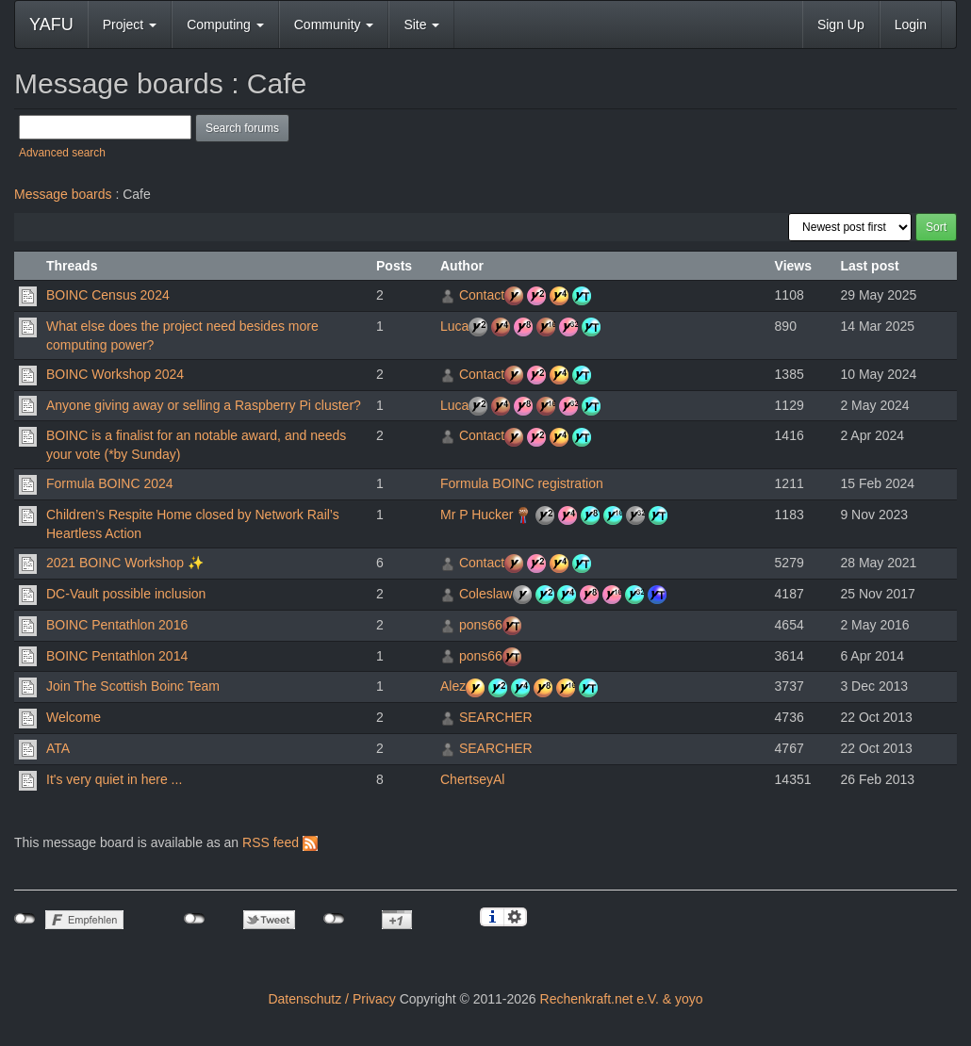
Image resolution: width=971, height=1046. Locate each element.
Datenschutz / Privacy (331, 998)
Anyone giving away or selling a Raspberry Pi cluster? (203, 405)
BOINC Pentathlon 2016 (117, 624)
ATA (58, 748)
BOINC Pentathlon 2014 (117, 655)
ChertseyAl (472, 779)
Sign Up (840, 24)
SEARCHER (496, 717)
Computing (225, 24)
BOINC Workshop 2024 (115, 374)
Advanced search (62, 152)
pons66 (480, 624)
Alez (453, 686)
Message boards (63, 194)
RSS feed (280, 842)
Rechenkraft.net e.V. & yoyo (621, 998)
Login (911, 24)
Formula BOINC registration (521, 483)
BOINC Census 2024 (108, 294)
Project (129, 24)
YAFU (51, 24)
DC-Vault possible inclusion (126, 593)
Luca (454, 326)
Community (334, 24)
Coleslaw (486, 593)
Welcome (73, 717)
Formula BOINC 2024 (109, 483)
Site (421, 24)
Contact (481, 294)
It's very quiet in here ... (114, 779)
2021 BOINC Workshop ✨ (125, 562)
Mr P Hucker (477, 514)
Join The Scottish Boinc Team (133, 686)
